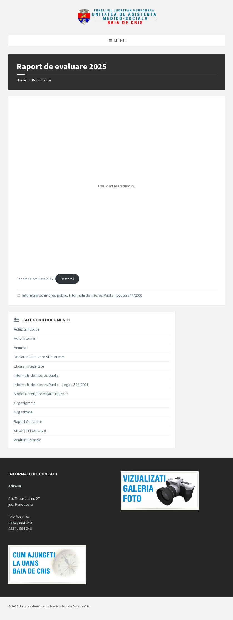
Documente (41, 80)
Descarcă (67, 279)
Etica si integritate (29, 366)
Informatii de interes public (44, 295)
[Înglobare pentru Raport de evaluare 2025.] (116, 186)
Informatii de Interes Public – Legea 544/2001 (51, 384)
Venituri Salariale (27, 439)
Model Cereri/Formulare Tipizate (41, 393)
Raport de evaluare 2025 (35, 279)
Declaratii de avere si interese (39, 356)
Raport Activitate (28, 421)
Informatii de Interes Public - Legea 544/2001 (106, 295)
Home (21, 80)
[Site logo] (116, 24)
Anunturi (21, 347)
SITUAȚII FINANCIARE (30, 430)
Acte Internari (25, 338)
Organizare (23, 412)
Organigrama (25, 402)
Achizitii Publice (27, 329)
